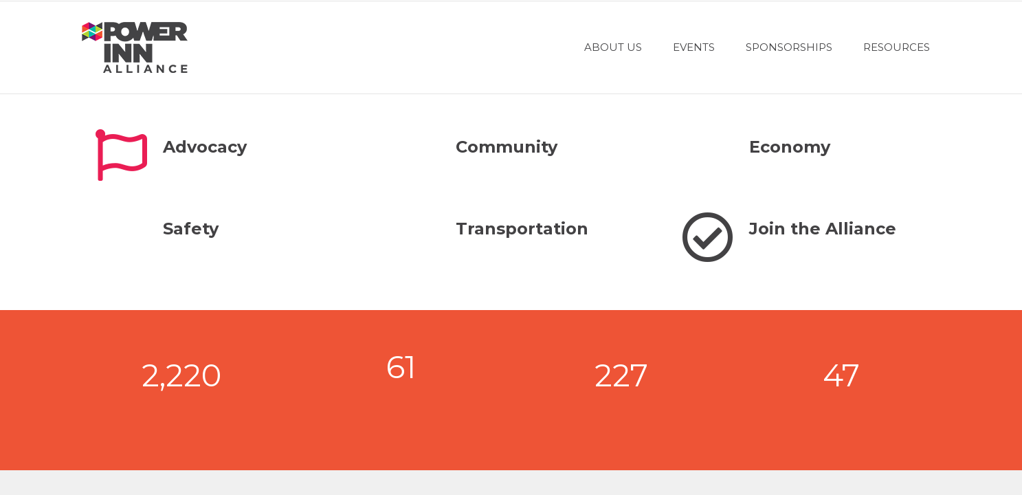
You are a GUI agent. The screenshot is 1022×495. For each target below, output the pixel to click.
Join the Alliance (822, 229)
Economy (789, 147)
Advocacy (205, 147)
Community (506, 147)
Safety (191, 229)
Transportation (522, 229)
